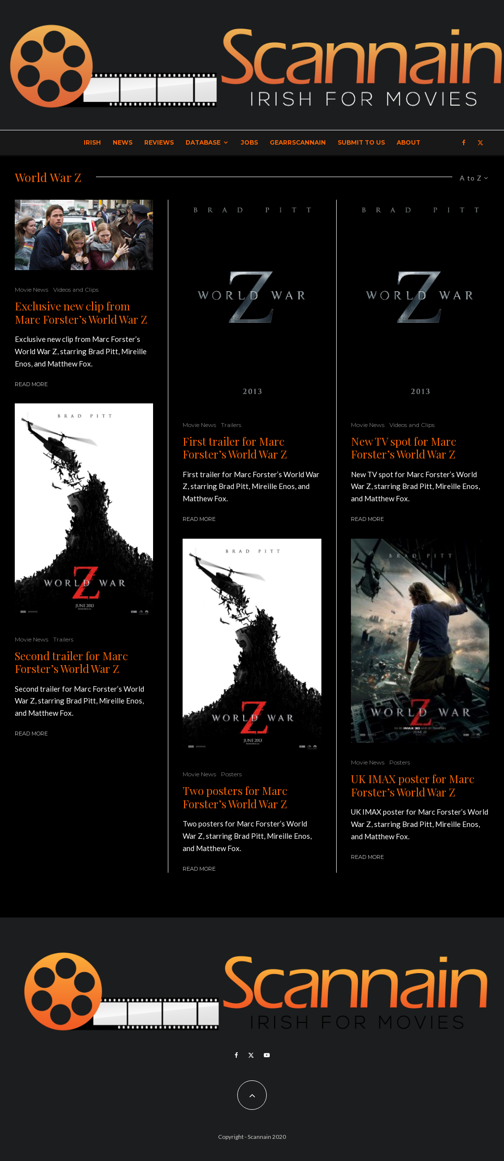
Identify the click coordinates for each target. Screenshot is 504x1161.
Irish (92, 142)
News (122, 142)
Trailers (63, 639)
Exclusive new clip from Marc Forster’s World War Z (81, 313)
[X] (480, 142)
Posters (231, 774)
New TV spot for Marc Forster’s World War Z (403, 448)
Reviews (159, 142)
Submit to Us (361, 142)
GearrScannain (298, 142)
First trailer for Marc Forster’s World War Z (235, 448)
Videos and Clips (75, 289)
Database (203, 142)
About (408, 142)
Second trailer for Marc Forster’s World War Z (71, 662)
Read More (31, 384)
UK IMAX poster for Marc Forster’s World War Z (412, 785)
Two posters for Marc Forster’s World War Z (235, 797)
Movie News (31, 289)
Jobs (249, 142)
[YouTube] (267, 1055)
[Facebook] (464, 142)
